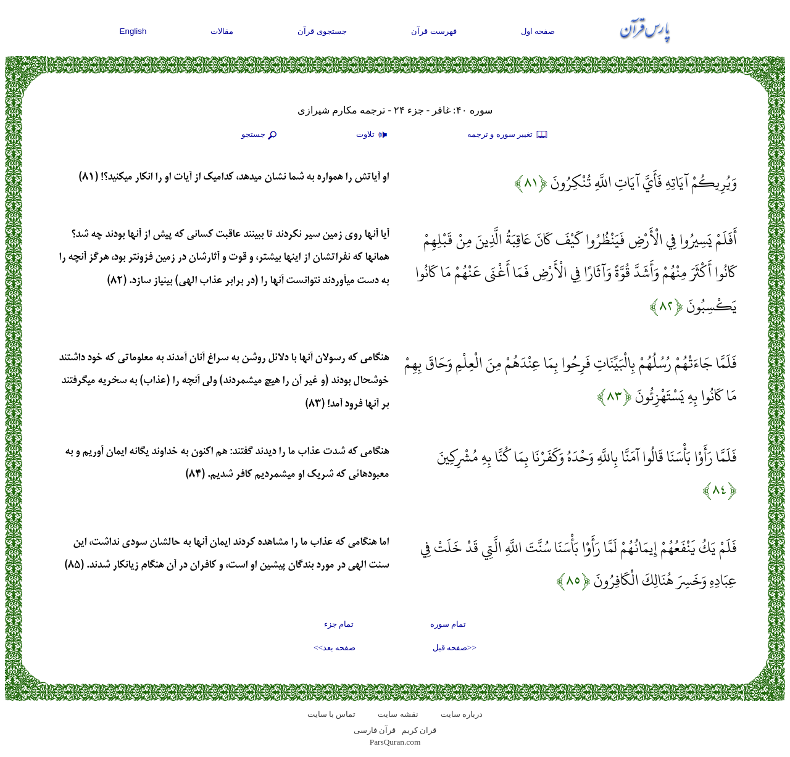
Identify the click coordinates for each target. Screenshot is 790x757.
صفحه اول (538, 31)
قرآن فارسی (375, 730)
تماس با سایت (331, 714)
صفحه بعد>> (335, 647)
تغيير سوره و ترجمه (508, 135)
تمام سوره (448, 624)
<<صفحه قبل (454, 647)
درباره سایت (462, 714)
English (133, 31)
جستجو (260, 135)
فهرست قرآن (434, 31)
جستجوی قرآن (322, 31)
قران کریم (419, 730)
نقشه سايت (398, 714)
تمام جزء (339, 624)
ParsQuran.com (395, 742)
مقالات (221, 31)
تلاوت (373, 135)
